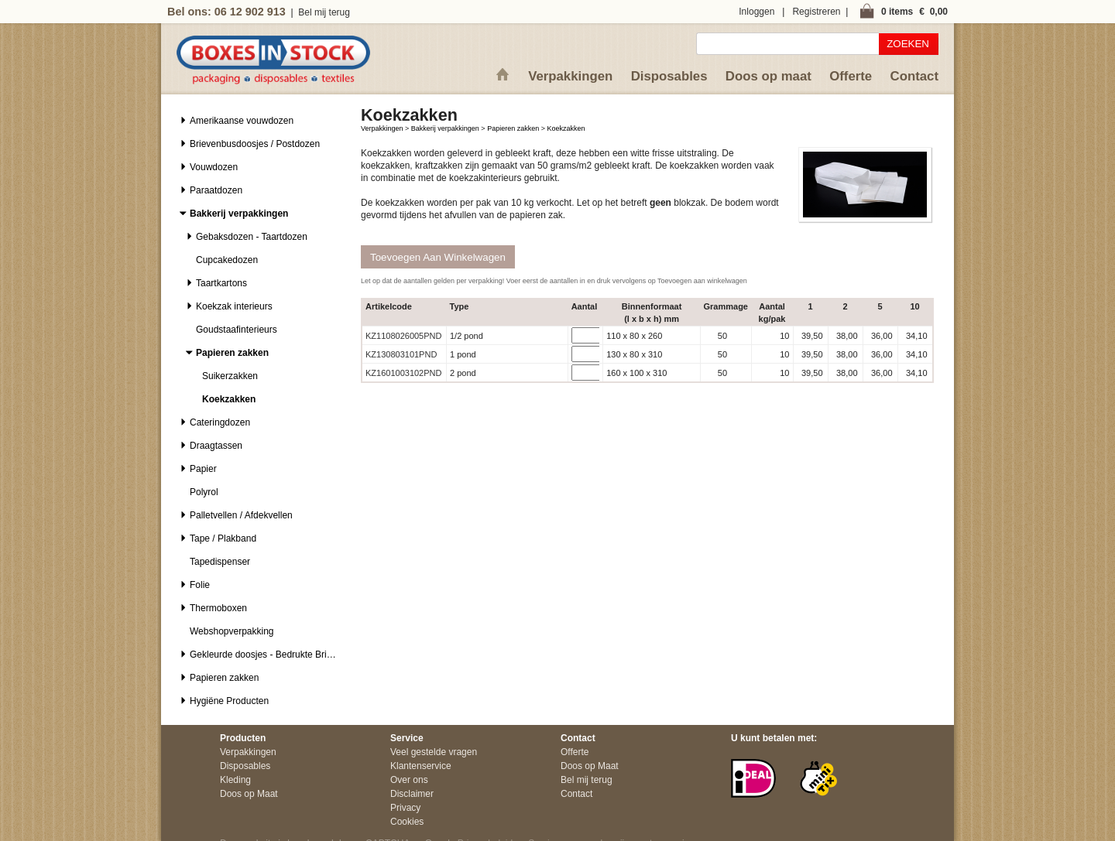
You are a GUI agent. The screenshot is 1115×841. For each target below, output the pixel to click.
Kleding (235, 779)
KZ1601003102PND (403, 373)
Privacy (405, 807)
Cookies (407, 821)
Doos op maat (768, 76)
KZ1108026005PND (403, 335)
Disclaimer (412, 793)
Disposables (669, 76)
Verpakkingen (570, 76)
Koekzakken (566, 128)
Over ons (409, 779)
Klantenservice (420, 766)
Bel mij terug (324, 12)
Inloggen (756, 11)
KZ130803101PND (401, 354)
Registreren (816, 11)
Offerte (850, 76)
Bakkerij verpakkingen (445, 128)
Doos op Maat (249, 793)
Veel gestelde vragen (433, 752)
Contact (914, 76)
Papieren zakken (513, 128)
